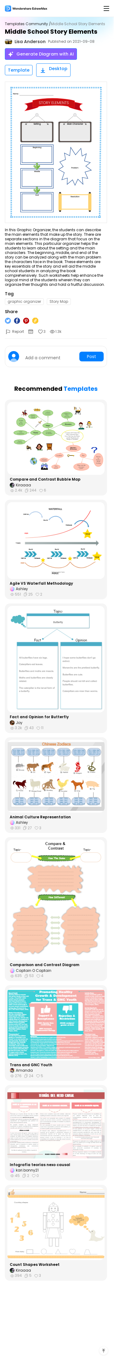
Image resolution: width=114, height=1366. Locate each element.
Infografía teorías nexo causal (40, 1165)
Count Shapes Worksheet (35, 1265)
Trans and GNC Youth (31, 1065)
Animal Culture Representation (40, 817)
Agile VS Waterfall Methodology (41, 583)
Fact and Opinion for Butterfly (39, 717)
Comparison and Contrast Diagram (44, 965)
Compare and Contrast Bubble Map (45, 479)
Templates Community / (28, 24)
